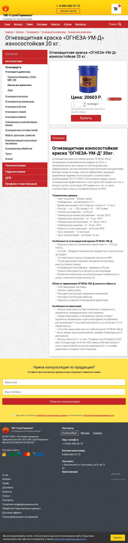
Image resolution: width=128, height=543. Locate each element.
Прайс (30, 24)
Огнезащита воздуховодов (19, 101)
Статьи (67, 24)
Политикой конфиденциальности (98, 415)
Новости (55, 24)
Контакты (80, 24)
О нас (7, 24)
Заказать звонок (68, 11)
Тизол (8, 153)
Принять (118, 537)
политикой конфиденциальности (69, 539)
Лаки (10, 90)
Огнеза (9, 159)
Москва (85, 433)
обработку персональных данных (52, 415)
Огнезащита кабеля (15, 117)
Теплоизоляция (15, 165)
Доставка (42, 24)
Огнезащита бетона (15, 106)
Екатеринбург (69, 433)
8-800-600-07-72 (69, 5)
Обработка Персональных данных (21, 508)
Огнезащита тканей (15, 112)
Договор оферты (12, 512)
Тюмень (97, 433)
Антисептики (13, 61)
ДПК (8, 177)
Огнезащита (13, 67)
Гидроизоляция (15, 171)
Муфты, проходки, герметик (20, 135)
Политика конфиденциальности (20, 504)
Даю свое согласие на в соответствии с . (65, 415)
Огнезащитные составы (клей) (21, 130)
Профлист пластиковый (21, 183)
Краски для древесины (79, 32)
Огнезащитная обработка (18, 148)
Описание (58, 138)
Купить (86, 118)
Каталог (18, 24)
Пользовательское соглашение (20, 516)
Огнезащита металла (16, 96)
